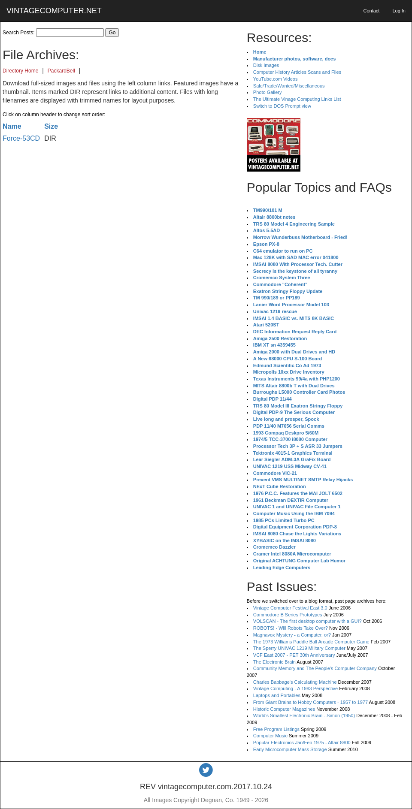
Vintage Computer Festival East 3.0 (290, 607)
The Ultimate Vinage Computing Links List (297, 99)
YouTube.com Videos (275, 79)
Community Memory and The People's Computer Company (315, 668)
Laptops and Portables (276, 695)
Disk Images (266, 65)
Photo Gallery (267, 92)
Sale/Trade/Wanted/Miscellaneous (289, 85)
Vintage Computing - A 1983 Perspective (295, 688)
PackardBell (61, 71)
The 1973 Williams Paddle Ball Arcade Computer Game (311, 641)
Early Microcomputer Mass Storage (290, 749)
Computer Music (270, 735)
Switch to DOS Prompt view (282, 106)
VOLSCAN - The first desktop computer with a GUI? (307, 621)
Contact (371, 10)
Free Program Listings (276, 729)
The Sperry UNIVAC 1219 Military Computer (299, 648)
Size (51, 126)
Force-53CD (21, 138)
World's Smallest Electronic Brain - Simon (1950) (304, 715)
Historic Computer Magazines (284, 709)
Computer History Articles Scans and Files (297, 72)
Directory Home (20, 71)
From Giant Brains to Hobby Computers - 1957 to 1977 (310, 702)
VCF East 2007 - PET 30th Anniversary (294, 655)
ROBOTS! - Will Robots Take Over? (290, 628)
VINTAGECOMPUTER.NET (54, 10)
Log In (399, 10)
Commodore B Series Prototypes (287, 614)
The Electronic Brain (274, 661)
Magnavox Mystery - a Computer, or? (292, 634)
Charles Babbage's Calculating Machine (295, 682)
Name (12, 126)
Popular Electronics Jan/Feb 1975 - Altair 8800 (302, 742)
